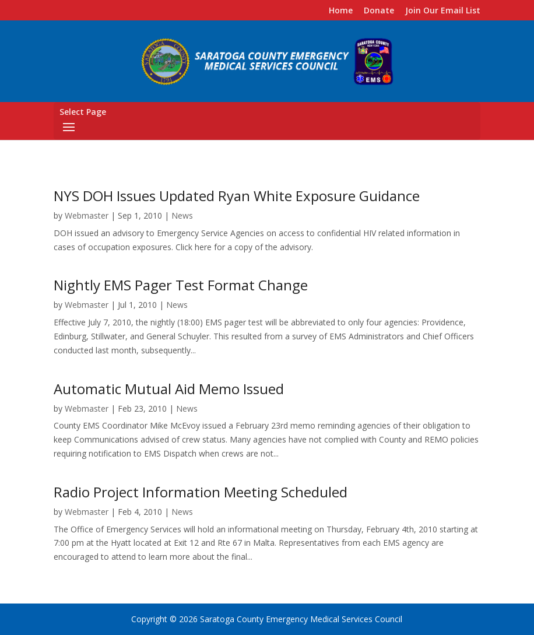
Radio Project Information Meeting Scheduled (200, 491)
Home (341, 11)
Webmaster (86, 215)
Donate (379, 11)
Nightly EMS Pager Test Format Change (181, 284)
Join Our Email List (442, 11)
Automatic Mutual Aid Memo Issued (169, 388)
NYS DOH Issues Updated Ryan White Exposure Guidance (237, 195)
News (182, 215)
